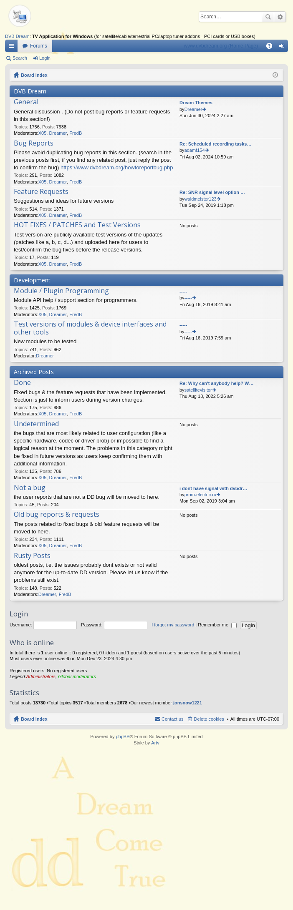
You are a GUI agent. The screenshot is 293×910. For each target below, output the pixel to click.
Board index (34, 75)
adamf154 (194, 150)
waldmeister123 (200, 198)
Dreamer (58, 133)
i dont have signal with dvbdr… (213, 488)
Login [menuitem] (283, 47)
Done (22, 383)
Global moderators (77, 676)
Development (32, 280)
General (26, 102)
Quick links (13, 47)
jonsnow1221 (187, 702)
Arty (155, 742)
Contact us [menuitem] (173, 718)
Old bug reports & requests (56, 514)
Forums (38, 46)
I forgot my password (173, 624)
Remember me (217, 624)
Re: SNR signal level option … (212, 192)
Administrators (41, 676)
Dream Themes (195, 102)
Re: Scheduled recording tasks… (215, 143)
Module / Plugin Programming (61, 291)
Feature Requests (41, 192)
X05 (42, 133)
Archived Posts (34, 372)
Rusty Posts (32, 556)
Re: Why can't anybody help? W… (216, 383)
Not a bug (29, 488)
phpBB (122, 736)
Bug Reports (33, 143)
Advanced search (279, 17)
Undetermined (36, 424)
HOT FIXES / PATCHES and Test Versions (77, 225)
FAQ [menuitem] (271, 47)
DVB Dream (17, 36)
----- (183, 291)
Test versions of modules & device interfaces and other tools (90, 328)
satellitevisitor (198, 389)
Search (268, 17)
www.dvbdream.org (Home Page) (221, 46)
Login (45, 57)
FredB (75, 133)
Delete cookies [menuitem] (209, 718)
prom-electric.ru (200, 494)
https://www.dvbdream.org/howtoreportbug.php (117, 167)
